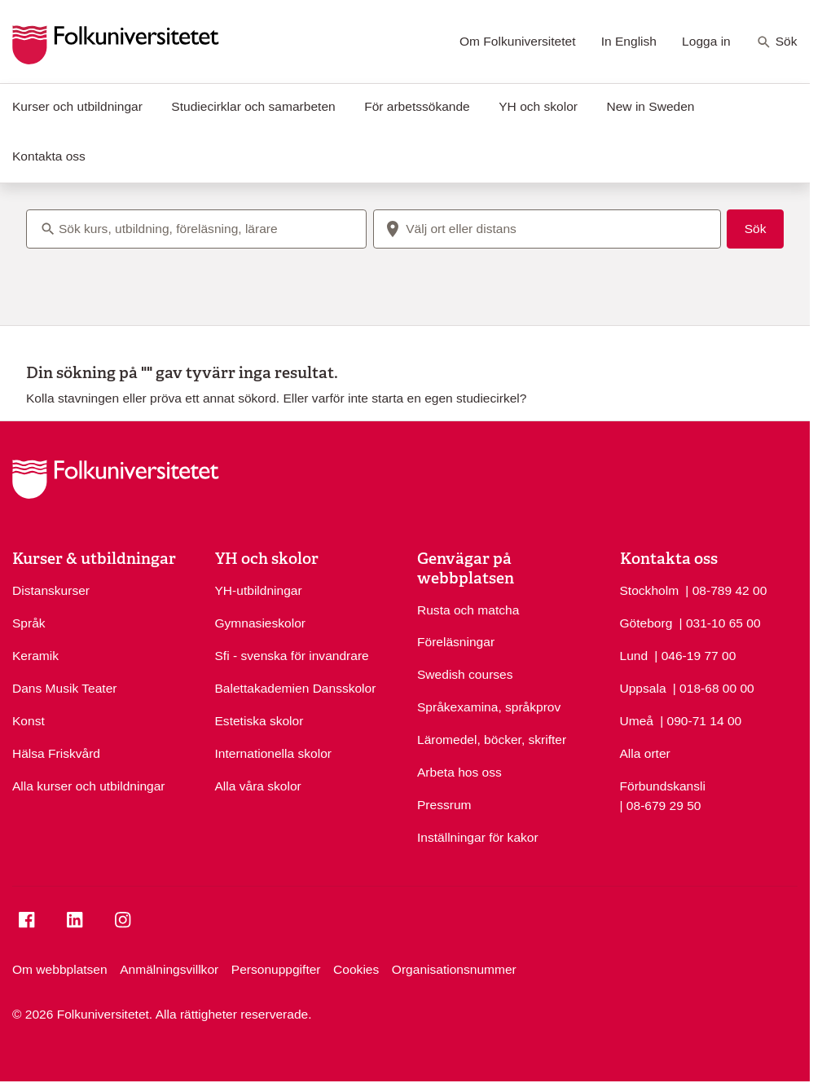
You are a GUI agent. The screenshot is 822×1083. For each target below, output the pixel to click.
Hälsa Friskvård (56, 753)
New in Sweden (650, 106)
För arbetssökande (417, 106)
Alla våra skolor (258, 786)
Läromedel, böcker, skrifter (491, 739)
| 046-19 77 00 (695, 654)
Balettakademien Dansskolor (295, 688)
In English (629, 41)
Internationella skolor (273, 753)
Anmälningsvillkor (169, 969)
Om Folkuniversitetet (517, 41)
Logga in (706, 41)
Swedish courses (465, 674)
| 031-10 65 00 (720, 622)
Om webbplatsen (60, 969)
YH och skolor (538, 106)
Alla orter (645, 753)
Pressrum (444, 805)
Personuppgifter (276, 969)
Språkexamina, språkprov (488, 707)
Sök (777, 42)
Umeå (636, 721)
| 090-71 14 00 (700, 719)
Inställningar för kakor (477, 837)
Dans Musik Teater (64, 688)
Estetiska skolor (259, 721)
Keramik (35, 656)
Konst (28, 721)
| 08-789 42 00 (726, 589)
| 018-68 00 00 (713, 687)
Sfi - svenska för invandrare (292, 656)
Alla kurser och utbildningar (88, 786)
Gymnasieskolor (260, 623)
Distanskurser (51, 590)
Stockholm (649, 590)
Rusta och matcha (468, 610)
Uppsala (643, 688)
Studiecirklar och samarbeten (253, 106)
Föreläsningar (456, 642)
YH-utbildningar (258, 590)
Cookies (356, 969)
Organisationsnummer (454, 969)
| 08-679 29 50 (660, 804)
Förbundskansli (663, 786)
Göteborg (646, 623)
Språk (29, 623)
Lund (634, 656)
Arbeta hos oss (459, 772)
